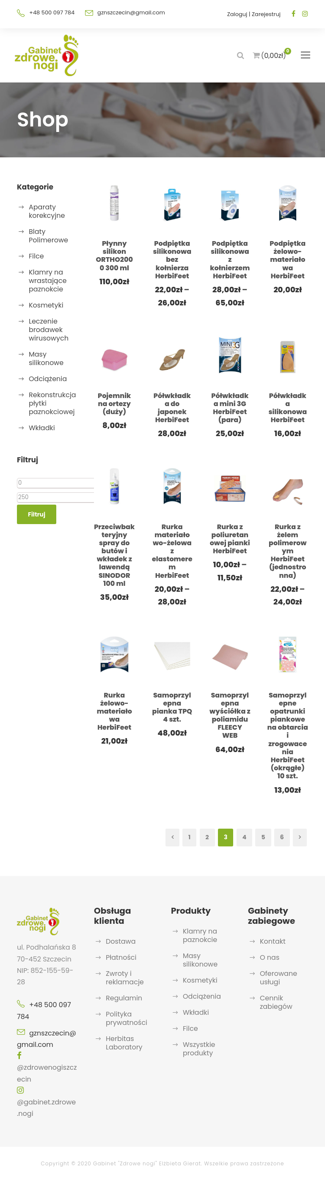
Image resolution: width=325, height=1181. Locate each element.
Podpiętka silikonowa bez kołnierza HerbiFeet (172, 260)
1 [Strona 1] (189, 837)
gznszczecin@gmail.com (131, 12)
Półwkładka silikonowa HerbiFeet (287, 408)
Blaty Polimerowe (48, 236)
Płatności (121, 957)
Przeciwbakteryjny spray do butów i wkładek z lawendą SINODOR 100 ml (114, 555)
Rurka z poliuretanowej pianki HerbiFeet (230, 539)
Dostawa (120, 941)
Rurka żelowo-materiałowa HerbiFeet (114, 711)
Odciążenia (48, 379)
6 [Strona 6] (282, 837)
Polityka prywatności (126, 1018)
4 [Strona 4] (244, 837)
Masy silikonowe (46, 358)
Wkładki (42, 428)
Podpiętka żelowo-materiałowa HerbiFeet (288, 260)
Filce (36, 256)
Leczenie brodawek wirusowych (49, 329)
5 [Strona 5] (263, 837)
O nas (269, 957)
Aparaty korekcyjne (47, 211)
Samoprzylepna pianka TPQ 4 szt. (172, 707)
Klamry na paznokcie (200, 935)
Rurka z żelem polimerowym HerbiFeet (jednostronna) (287, 551)
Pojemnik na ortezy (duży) (114, 404)
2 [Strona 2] (207, 837)
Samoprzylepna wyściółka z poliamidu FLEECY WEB (230, 715)
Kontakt (273, 941)
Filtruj (36, 514)
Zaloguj (237, 14)
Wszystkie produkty (199, 1049)
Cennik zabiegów (276, 1002)
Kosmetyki (46, 305)
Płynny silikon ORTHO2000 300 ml (114, 256)
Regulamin (124, 998)
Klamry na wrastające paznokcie (47, 280)
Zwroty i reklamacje (125, 978)
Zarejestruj (266, 14)
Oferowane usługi (278, 978)
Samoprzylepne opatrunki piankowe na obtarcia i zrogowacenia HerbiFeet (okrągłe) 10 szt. (287, 735)
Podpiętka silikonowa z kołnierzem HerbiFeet (230, 260)
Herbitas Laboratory (124, 1043)
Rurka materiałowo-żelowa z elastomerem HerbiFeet (172, 551)
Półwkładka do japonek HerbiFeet (172, 408)
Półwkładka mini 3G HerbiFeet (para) (229, 408)
